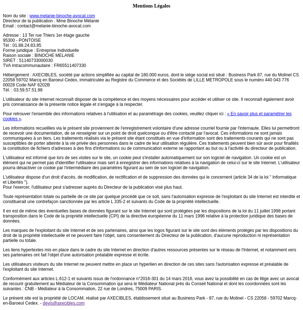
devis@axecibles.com (64, 303)
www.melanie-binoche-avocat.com (62, 15)
